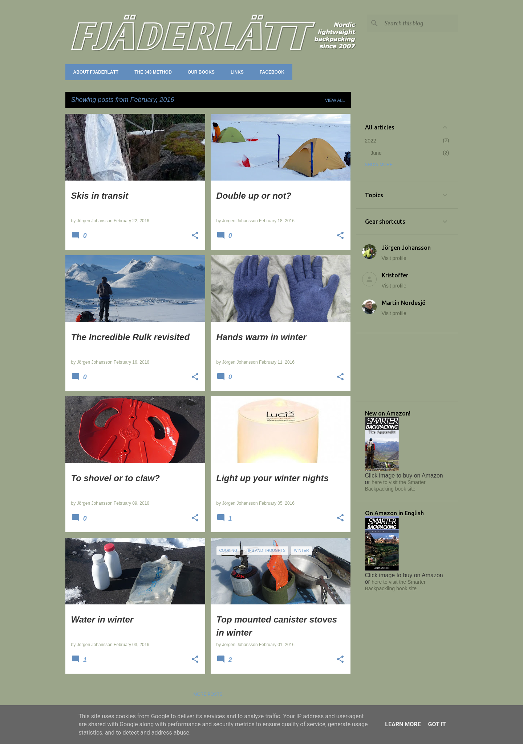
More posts (207, 694)
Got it (437, 724)
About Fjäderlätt (94, 72)
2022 (370, 141)
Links (235, 72)
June (376, 153)
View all (335, 100)
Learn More (403, 724)
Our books (199, 72)
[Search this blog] (420, 23)
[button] (195, 236)
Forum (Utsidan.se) (321, 72)
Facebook (270, 72)
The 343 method (151, 72)
